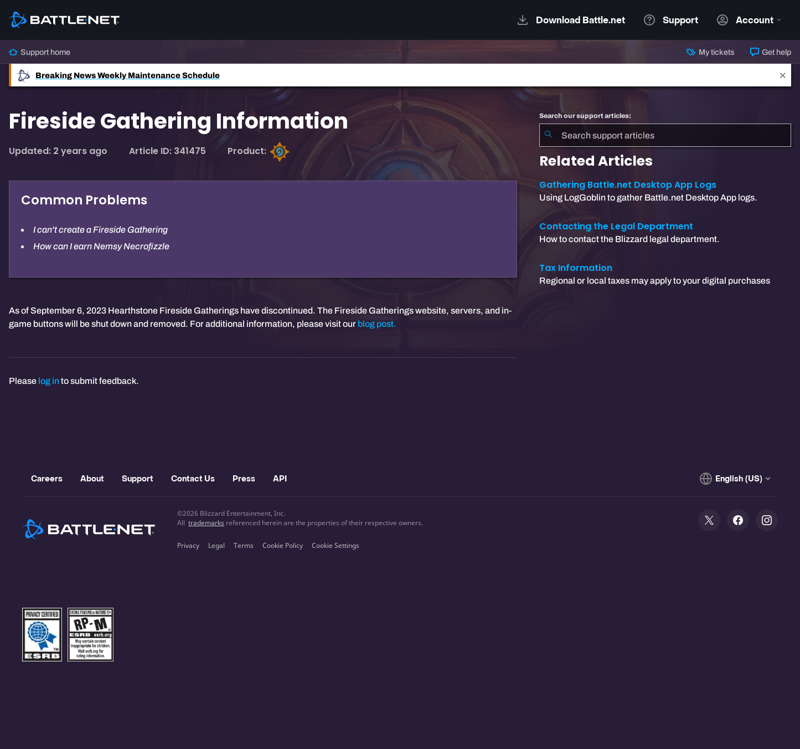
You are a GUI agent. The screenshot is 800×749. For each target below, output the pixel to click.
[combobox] (665, 135)
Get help (770, 52)
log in (48, 381)
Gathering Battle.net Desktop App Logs (627, 184)
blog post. (377, 324)
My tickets (710, 52)
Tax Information (575, 267)
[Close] (783, 75)
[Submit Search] (548, 135)
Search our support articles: (585, 116)
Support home (39, 52)
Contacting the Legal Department (616, 226)
